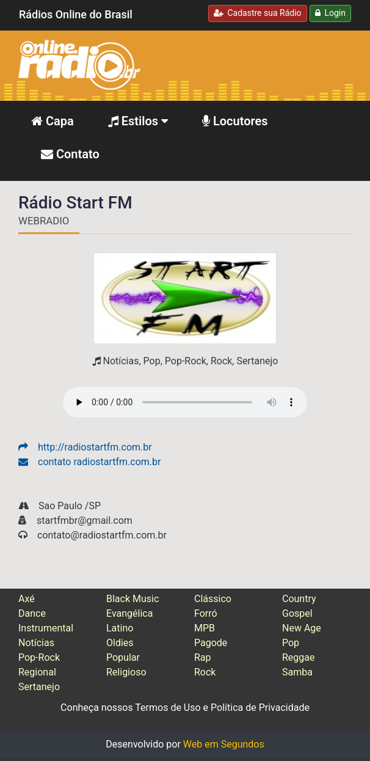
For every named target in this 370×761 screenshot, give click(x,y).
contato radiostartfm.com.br (89, 462)
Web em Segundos (223, 744)
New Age (301, 628)
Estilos (138, 121)
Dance (32, 613)
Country (299, 599)
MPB (204, 628)
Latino (119, 628)
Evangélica (129, 613)
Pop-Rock (39, 657)
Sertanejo (39, 687)
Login (330, 13)
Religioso (126, 672)
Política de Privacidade (260, 707)
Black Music (132, 599)
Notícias (36, 643)
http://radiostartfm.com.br (85, 447)
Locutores (235, 121)
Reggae (298, 657)
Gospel (297, 613)
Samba (297, 672)
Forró (205, 613)
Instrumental (45, 628)
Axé (26, 599)
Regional (37, 672)
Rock (205, 672)
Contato (70, 154)
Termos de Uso (167, 707)
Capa (52, 121)
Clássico (212, 599)
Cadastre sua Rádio (258, 13)
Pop (290, 643)
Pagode (210, 643)
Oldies (120, 643)
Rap (202, 657)
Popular (123, 657)
